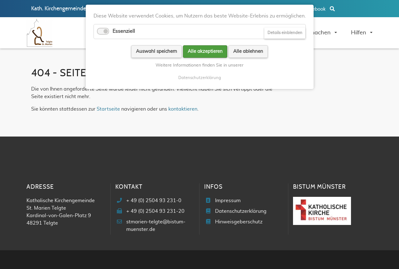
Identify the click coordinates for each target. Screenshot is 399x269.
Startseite (108, 109)
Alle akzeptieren (205, 51)
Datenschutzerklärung (241, 211)
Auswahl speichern (156, 51)
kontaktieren (182, 109)
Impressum (228, 200)
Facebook (315, 9)
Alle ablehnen (248, 51)
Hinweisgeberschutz (238, 221)
